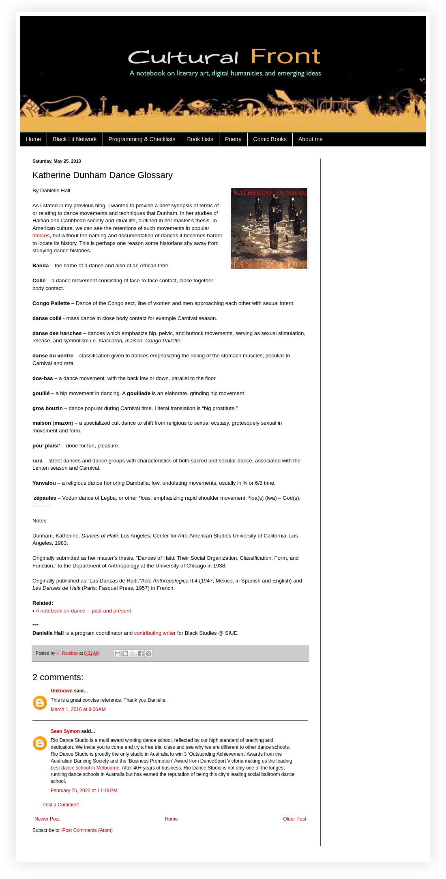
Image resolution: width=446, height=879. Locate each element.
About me (310, 139)
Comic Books (270, 139)
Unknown (62, 691)
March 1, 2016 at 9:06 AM (78, 709)
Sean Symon (65, 731)
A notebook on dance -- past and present (83, 611)
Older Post (294, 819)
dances (41, 235)
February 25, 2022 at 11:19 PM (84, 790)
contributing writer (155, 633)
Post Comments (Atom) (87, 830)
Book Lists (200, 139)
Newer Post (47, 819)
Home (33, 139)
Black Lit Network (74, 139)
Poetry (233, 139)
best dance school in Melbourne (85, 768)
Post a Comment (61, 805)
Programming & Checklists (142, 139)
